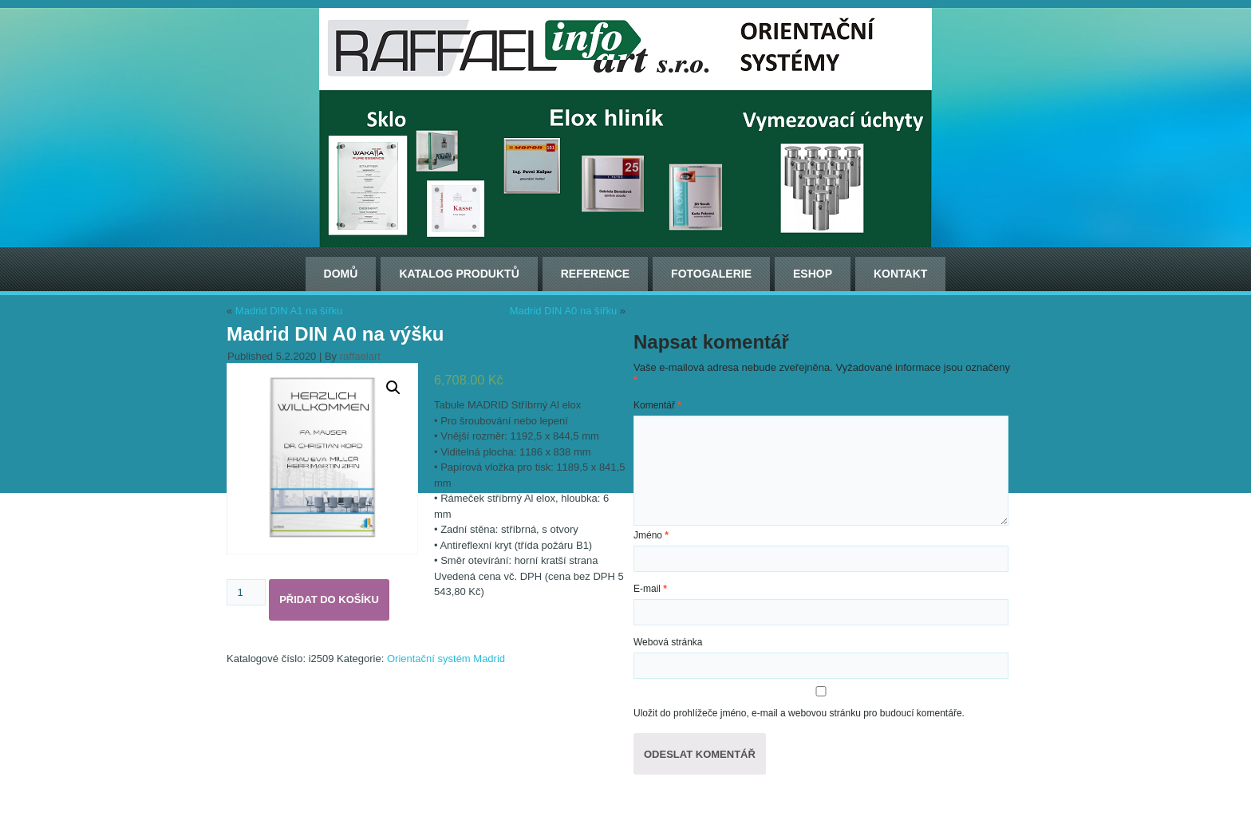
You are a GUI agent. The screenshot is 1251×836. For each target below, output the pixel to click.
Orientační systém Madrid (446, 658)
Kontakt (900, 273)
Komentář (657, 405)
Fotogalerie (711, 273)
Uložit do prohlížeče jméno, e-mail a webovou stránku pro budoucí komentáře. (799, 713)
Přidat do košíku (329, 599)
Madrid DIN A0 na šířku (563, 311)
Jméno (651, 535)
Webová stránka (668, 642)
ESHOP (812, 273)
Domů (341, 273)
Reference (595, 273)
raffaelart (360, 356)
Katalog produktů (459, 273)
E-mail (650, 588)
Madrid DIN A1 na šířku (288, 311)
